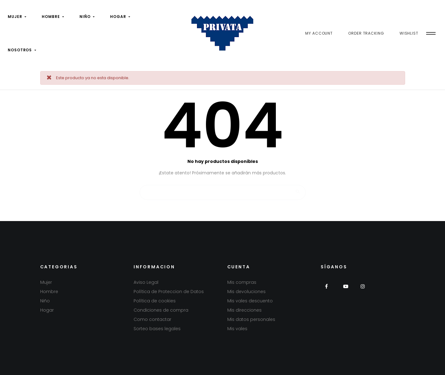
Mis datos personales (251, 319)
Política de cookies (155, 301)
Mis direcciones (244, 310)
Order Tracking (366, 33)
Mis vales (237, 329)
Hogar (47, 310)
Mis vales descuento (250, 301)
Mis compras (241, 282)
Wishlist (409, 33)
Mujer (46, 282)
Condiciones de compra (161, 310)
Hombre (49, 291)
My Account (319, 33)
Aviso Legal (146, 282)
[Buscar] (222, 189)
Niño (45, 301)
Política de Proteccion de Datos (169, 291)
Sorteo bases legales (157, 329)
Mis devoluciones (246, 291)
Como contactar (152, 319)
